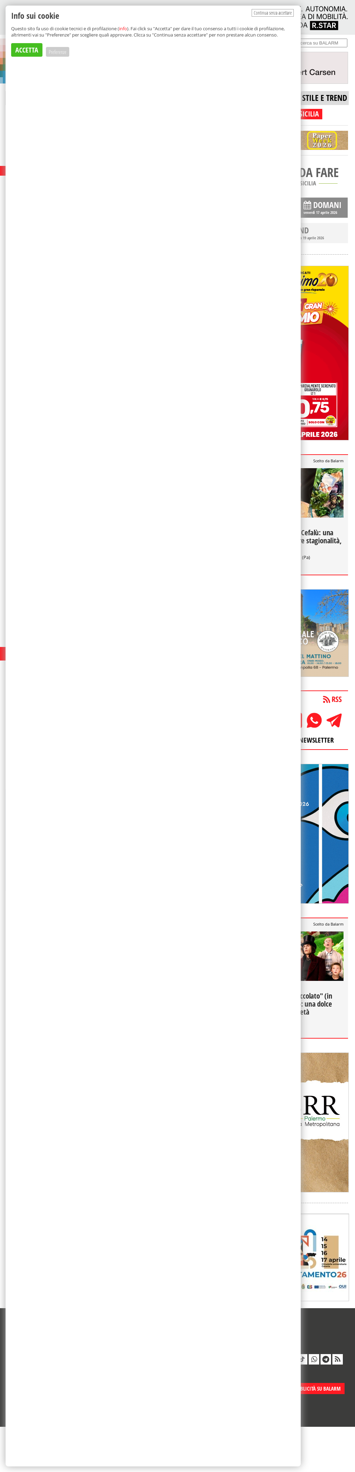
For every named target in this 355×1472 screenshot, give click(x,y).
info (123, 28)
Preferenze (57, 51)
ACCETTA (26, 50)
